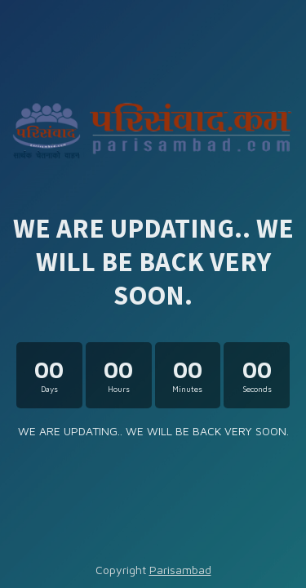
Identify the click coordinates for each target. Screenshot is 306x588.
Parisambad (180, 570)
